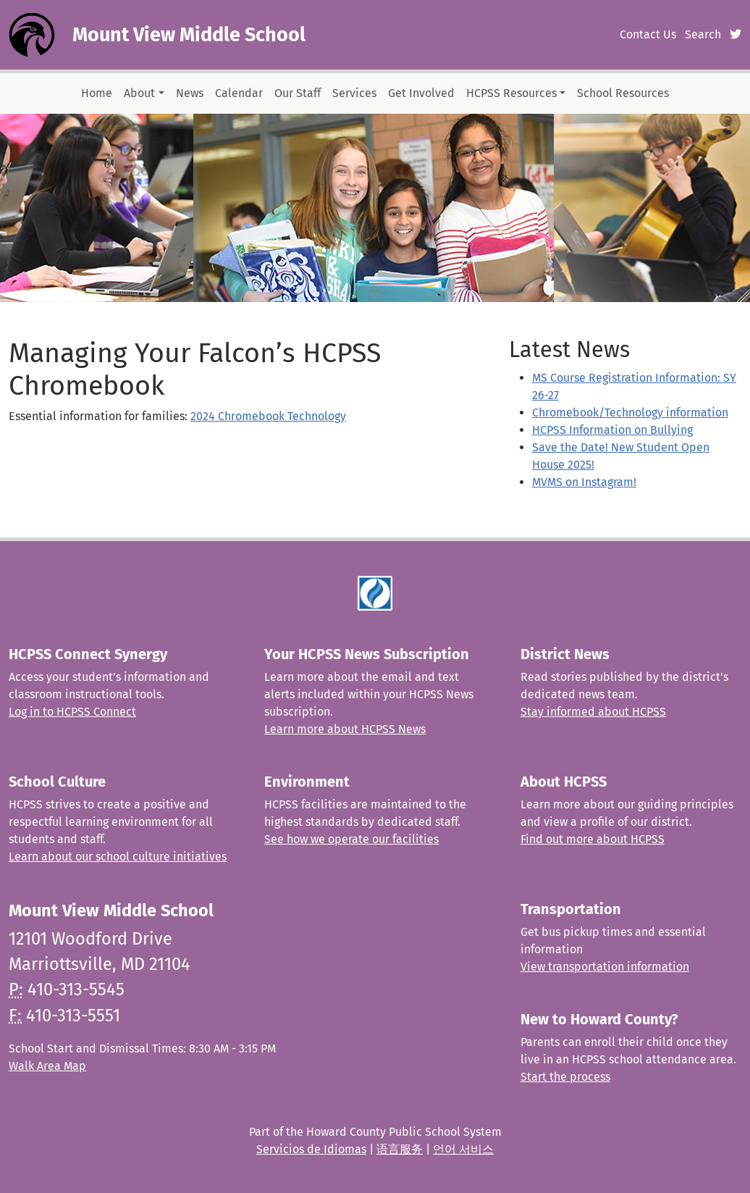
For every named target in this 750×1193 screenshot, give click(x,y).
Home (96, 93)
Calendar (239, 93)
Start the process (565, 1077)
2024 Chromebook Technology (268, 416)
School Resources (623, 93)
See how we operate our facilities (351, 839)
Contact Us (648, 34)
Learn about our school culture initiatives (118, 856)
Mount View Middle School (189, 34)
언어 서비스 (463, 1149)
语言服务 (399, 1149)
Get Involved (421, 93)
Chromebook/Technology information (630, 412)
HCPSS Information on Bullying (612, 430)
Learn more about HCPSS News (345, 729)
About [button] (139, 93)
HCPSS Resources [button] (511, 93)
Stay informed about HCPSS (593, 712)
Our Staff (297, 93)
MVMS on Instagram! (584, 482)
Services (354, 93)
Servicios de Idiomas (311, 1149)
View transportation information (605, 967)
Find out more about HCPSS (593, 839)
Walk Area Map (47, 1066)
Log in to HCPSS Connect (72, 712)
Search (703, 34)
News (189, 93)
